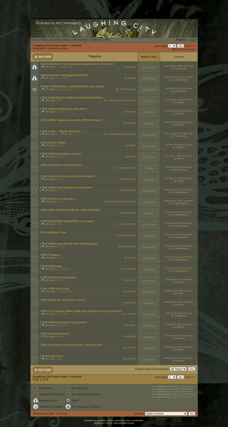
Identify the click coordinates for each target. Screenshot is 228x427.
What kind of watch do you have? (71, 187)
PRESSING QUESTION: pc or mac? (72, 221)
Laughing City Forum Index (50, 45)
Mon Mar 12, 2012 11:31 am (178, 346)
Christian (131, 313)
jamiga (132, 111)
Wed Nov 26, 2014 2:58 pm (179, 290)
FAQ (107, 39)
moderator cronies (57, 48)
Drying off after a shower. (66, 153)
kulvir (180, 293)
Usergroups (96, 39)
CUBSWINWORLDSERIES (121, 100)
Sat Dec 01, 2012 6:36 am (178, 88)
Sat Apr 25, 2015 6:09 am (179, 279)
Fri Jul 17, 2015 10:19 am (179, 155)
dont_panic (130, 179)
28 (66, 134)
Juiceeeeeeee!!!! (60, 333)
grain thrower (180, 169)
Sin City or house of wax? (66, 165)
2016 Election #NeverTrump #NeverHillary (76, 97)
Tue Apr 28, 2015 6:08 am (179, 223)
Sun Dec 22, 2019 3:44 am (178, 122)
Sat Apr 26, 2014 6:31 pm (179, 313)
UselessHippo (180, 79)
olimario (181, 349)
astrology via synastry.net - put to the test (76, 344)
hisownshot (130, 212)
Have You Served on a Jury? (67, 299)
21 (62, 66)
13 (62, 89)
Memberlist (80, 39)
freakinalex (180, 315)
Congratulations (180, 192)
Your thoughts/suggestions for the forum (88, 63)
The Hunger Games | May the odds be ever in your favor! (85, 311)
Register (181, 39)
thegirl (132, 145)
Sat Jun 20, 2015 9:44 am (179, 167)
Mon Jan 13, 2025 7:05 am (178, 110)
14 (66, 89)
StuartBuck (180, 68)
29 (69, 134)
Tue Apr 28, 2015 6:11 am (179, 212)
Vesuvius (180, 338)
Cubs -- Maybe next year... (66, 131)
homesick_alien (127, 167)
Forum (44, 39)
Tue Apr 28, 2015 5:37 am (179, 268)
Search (67, 39)
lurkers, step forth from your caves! (81, 86)
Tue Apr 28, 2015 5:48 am (179, 257)
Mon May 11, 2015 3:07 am (179, 189)
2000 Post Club (59, 288)
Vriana (132, 325)
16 (69, 291)
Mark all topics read (183, 49)
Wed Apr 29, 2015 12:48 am (178, 200)
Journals (55, 39)
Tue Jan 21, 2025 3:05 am (178, 99)
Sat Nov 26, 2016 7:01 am (178, 144)
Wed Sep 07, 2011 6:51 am (179, 358)
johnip (132, 156)
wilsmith (181, 102)
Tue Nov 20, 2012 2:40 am (178, 335)
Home (35, 39)
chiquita (131, 336)
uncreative (130, 269)
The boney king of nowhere (122, 201)
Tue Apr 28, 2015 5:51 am (179, 245)
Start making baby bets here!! (68, 108)
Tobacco (55, 254)
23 (69, 66)
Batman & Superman (63, 277)
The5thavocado (127, 89)
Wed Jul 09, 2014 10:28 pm (179, 302)
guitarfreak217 (128, 235)
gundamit (130, 302)
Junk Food (56, 356)
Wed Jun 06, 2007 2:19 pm (179, 77)
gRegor (131, 66)
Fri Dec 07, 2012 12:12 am (178, 324)
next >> (190, 45)
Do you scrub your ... (63, 198)
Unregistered (129, 224)
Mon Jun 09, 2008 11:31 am (178, 66)
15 (69, 89)
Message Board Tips (75, 75)
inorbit (181, 181)
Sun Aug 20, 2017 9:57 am (178, 133)
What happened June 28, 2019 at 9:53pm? (76, 120)
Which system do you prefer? (68, 322)
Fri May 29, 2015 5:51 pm (179, 178)
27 (62, 134)
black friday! (57, 142)
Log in (193, 39)
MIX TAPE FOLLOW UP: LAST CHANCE (75, 209)
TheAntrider (181, 91)
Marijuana (56, 266)
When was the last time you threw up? (74, 243)
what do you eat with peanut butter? (72, 176)
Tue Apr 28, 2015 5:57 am (179, 234)
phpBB (97, 423)
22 (66, 66)
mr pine (132, 257)
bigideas (131, 122)
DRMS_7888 (129, 246)
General (77, 45)
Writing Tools (58, 232)
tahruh (180, 158)
